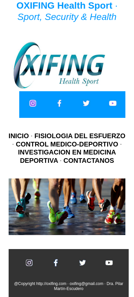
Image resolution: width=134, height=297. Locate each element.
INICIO (20, 136)
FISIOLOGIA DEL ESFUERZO (79, 136)
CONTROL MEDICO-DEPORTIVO (67, 144)
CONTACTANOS (88, 160)
